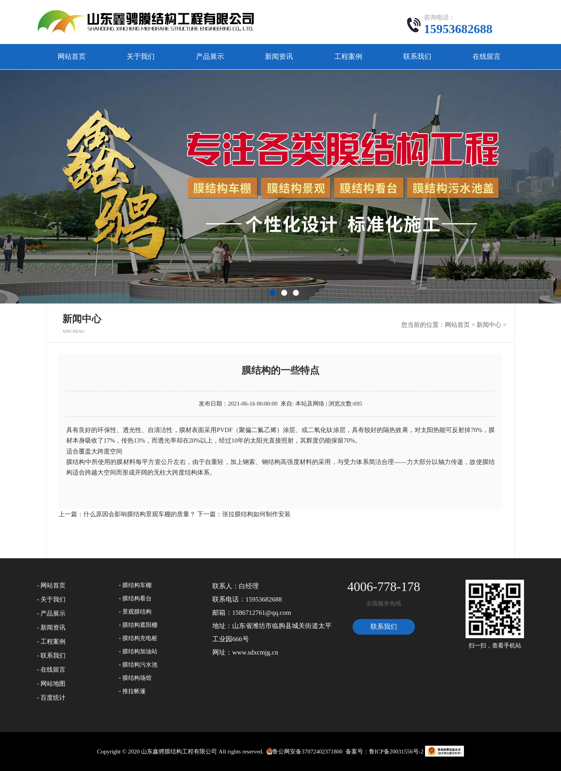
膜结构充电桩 (139, 638)
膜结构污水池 (139, 665)
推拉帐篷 (134, 691)
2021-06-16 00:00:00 (252, 403)
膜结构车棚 (137, 585)
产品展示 (210, 56)
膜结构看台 (137, 598)
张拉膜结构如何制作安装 (256, 514)
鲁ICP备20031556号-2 (396, 751)
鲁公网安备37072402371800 (303, 751)
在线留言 (487, 56)
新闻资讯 (279, 56)
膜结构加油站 (139, 651)
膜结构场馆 (137, 678)
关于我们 (141, 56)
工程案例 (348, 56)
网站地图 (53, 683)
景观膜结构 (137, 612)
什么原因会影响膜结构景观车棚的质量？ (139, 514)
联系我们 (417, 56)
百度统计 (53, 697)
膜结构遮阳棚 (139, 625)
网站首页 (72, 56)
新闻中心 (488, 324)
